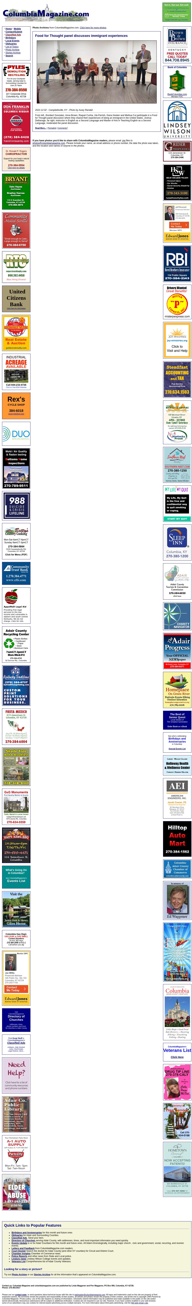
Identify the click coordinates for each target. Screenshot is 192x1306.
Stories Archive (13, 52)
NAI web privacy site (139, 1303)
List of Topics (12, 46)
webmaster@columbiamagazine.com (90, 1295)
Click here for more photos (93, 27)
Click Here (177, 1057)
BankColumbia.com (177, 94)
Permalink (52, 128)
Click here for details (16, 168)
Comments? (63, 128)
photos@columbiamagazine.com (48, 143)
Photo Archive (12, 49)
